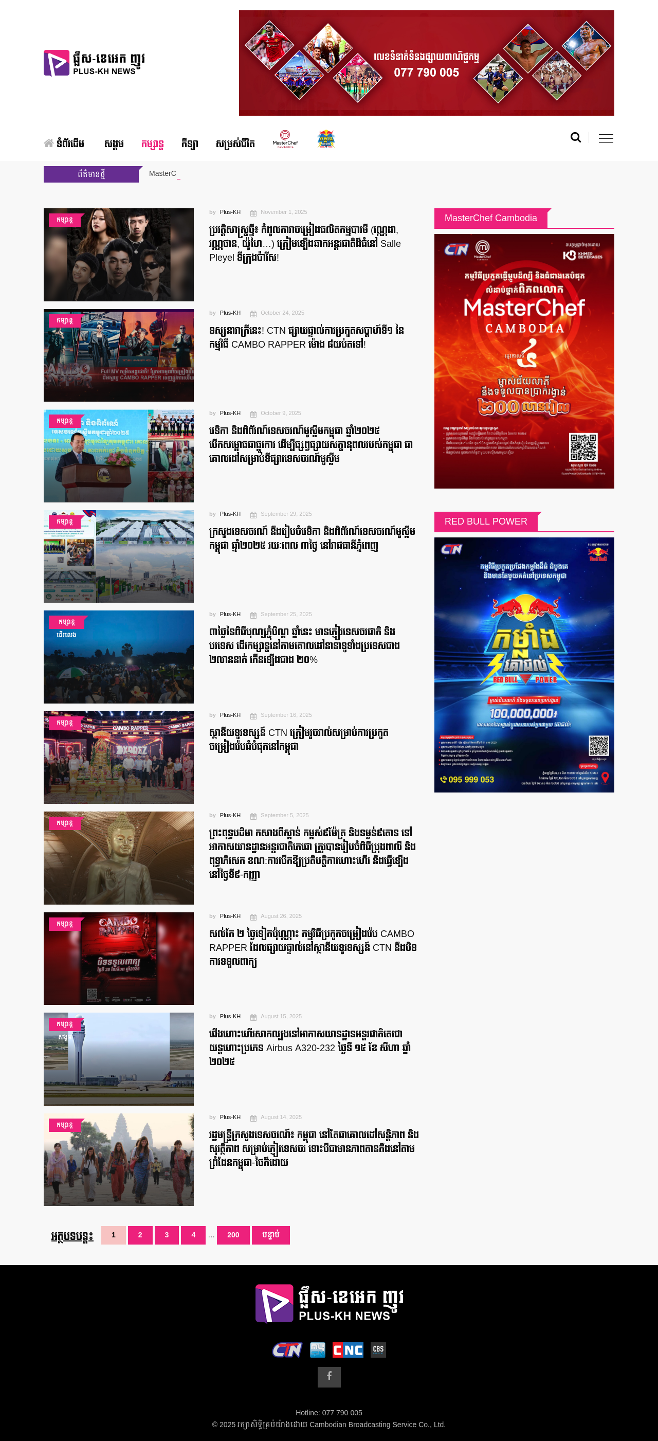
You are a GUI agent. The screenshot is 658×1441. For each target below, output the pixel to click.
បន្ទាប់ (271, 1235)
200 (233, 1235)
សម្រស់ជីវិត (235, 144)
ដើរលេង (67, 636)
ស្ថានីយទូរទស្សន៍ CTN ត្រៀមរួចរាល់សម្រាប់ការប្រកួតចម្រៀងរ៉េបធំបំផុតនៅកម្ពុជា (299, 740)
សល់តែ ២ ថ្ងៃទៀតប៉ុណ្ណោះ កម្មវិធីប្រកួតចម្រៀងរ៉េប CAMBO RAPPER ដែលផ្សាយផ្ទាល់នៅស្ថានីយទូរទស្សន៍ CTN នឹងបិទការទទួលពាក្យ (313, 948)
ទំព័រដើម (64, 144)
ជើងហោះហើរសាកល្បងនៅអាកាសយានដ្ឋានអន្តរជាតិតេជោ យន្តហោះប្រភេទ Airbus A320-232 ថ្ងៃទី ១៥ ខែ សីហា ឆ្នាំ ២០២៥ (310, 1048)
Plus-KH (230, 212)
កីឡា (189, 144)
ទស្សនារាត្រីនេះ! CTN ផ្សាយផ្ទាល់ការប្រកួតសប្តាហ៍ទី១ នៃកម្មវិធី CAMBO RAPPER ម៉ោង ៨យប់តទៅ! (306, 337)
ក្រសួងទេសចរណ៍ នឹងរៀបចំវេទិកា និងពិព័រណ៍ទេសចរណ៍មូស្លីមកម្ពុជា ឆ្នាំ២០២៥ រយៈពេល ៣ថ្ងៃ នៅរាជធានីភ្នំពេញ (312, 539)
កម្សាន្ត (152, 144)
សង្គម (114, 144)
